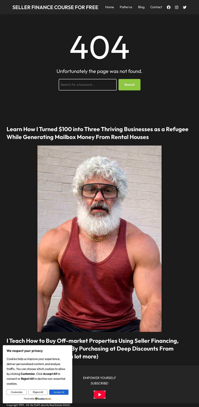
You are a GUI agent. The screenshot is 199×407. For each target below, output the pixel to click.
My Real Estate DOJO (57, 405)
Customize (16, 392)
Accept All (59, 392)
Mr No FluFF (33, 405)
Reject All (38, 392)
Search (129, 84)
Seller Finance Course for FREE (55, 7)
